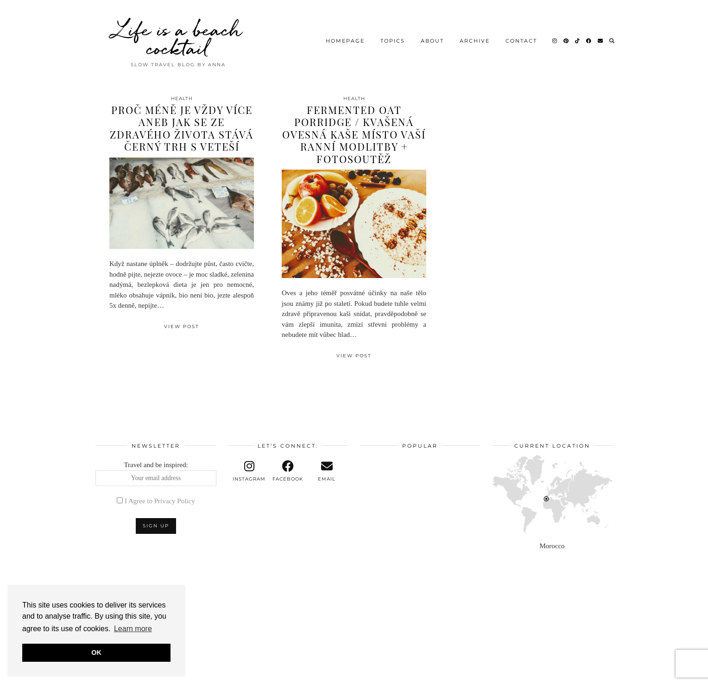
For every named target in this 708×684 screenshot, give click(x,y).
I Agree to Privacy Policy (160, 501)
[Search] (612, 39)
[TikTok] (578, 39)
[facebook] (288, 471)
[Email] (601, 39)
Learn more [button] (133, 629)
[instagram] (249, 471)
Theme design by (572, 674)
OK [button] (96, 652)
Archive (475, 39)
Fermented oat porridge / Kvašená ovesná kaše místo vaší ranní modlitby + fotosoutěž (354, 134)
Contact (521, 39)
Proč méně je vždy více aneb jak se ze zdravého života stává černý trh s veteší (181, 128)
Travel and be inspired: (155, 473)
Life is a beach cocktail (178, 37)
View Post (181, 326)
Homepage (345, 39)
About (432, 39)
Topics (392, 39)
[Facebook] (589, 39)
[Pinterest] (566, 39)
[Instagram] (555, 39)
